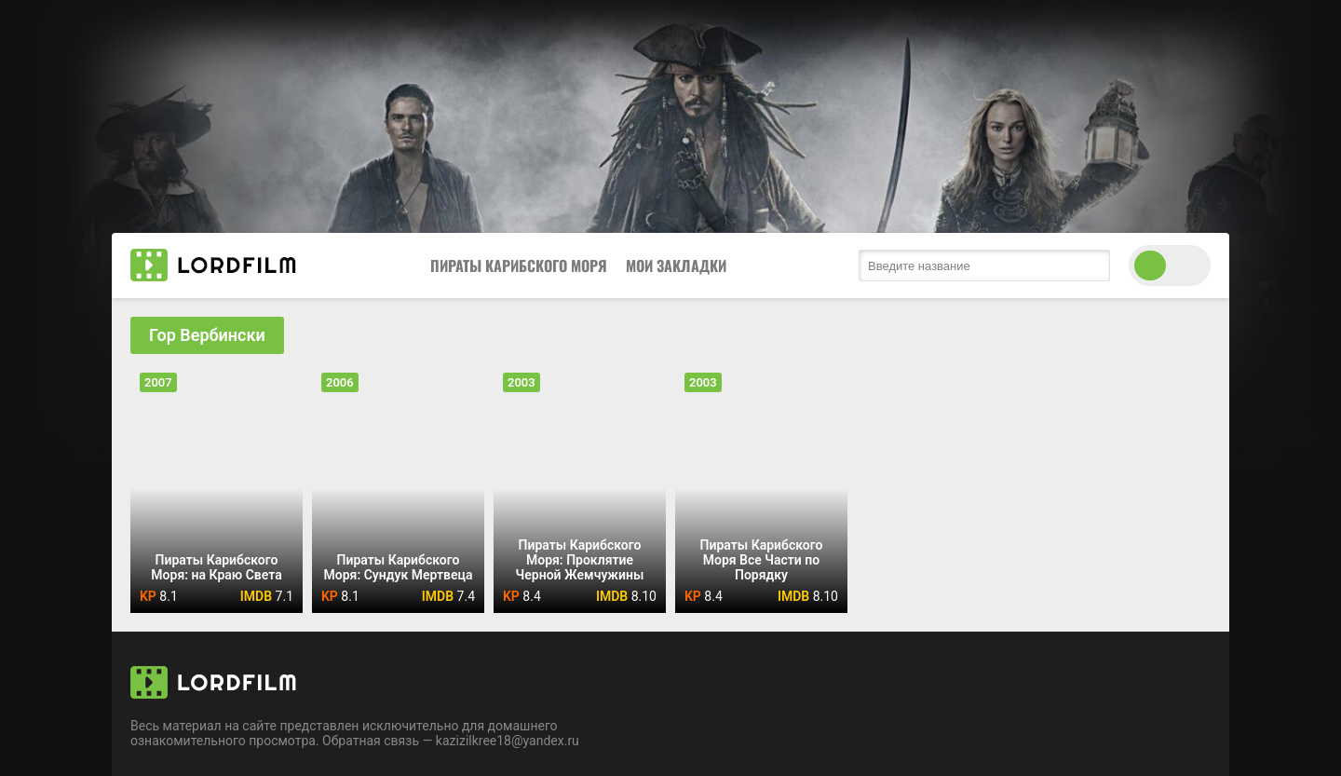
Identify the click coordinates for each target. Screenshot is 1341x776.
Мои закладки (676, 265)
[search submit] (1091, 265)
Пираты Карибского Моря (518, 265)
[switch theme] (1170, 265)
